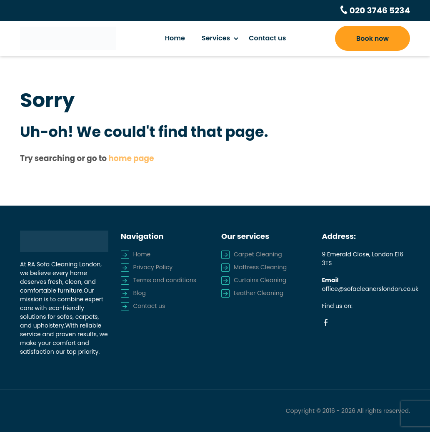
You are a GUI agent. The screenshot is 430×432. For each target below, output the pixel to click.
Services (216, 38)
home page (131, 158)
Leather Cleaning (258, 293)
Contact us (267, 38)
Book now (372, 38)
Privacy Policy (153, 267)
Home (175, 38)
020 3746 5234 (379, 10)
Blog (139, 293)
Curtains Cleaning (260, 280)
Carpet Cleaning (258, 254)
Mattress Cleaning (260, 267)
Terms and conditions (165, 280)
